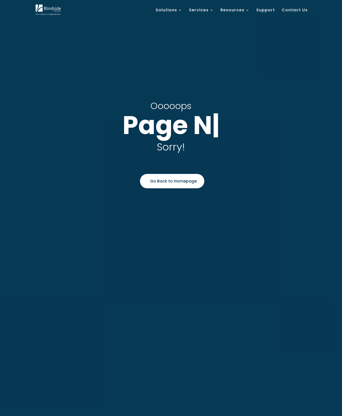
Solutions (166, 10)
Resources (232, 10)
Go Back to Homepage (173, 181)
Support (265, 10)
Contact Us (295, 10)
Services (199, 10)
